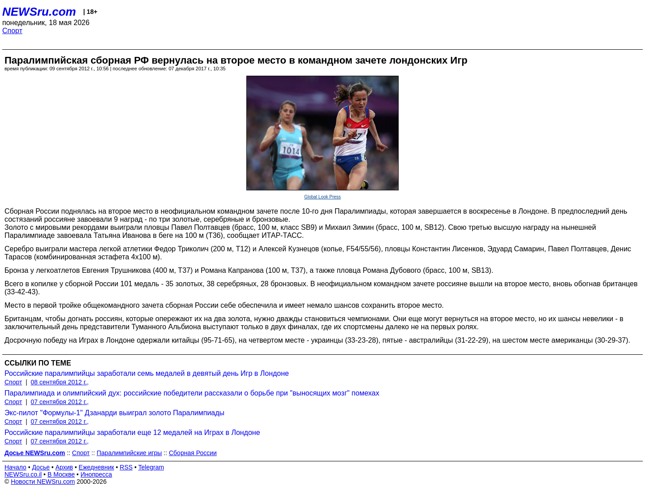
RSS (126, 467)
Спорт (12, 30)
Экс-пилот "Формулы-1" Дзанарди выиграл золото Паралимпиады (114, 413)
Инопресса (96, 474)
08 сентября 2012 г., (60, 382)
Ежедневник (96, 467)
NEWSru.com (39, 11)
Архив (64, 467)
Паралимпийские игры (129, 452)
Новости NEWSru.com (43, 481)
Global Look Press (322, 196)
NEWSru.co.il (23, 474)
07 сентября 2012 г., (60, 401)
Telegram (151, 467)
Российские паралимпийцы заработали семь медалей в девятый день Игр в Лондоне (146, 373)
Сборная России (193, 452)
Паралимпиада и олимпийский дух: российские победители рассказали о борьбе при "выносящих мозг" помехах (191, 393)
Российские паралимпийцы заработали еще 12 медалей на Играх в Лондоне (132, 432)
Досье (41, 467)
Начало (15, 467)
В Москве (61, 474)
